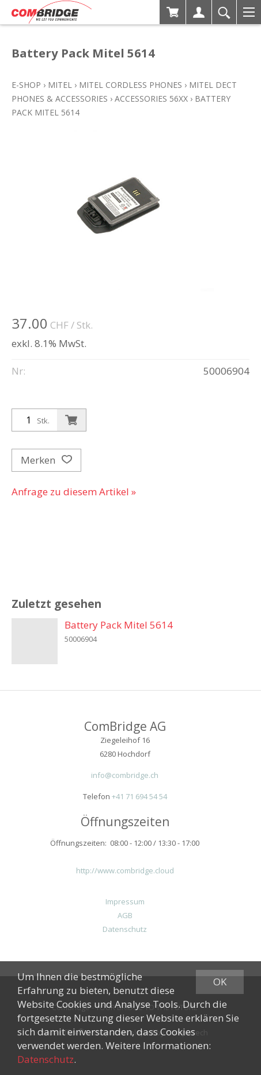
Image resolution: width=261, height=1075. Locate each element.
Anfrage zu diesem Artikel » (74, 491)
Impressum (125, 901)
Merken (46, 460)
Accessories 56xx (151, 98)
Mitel (60, 84)
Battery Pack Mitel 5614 (119, 624)
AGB (125, 915)
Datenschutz (125, 929)
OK (219, 981)
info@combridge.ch (124, 775)
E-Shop (26, 84)
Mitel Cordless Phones (130, 84)
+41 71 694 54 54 (139, 796)
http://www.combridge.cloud (125, 870)
